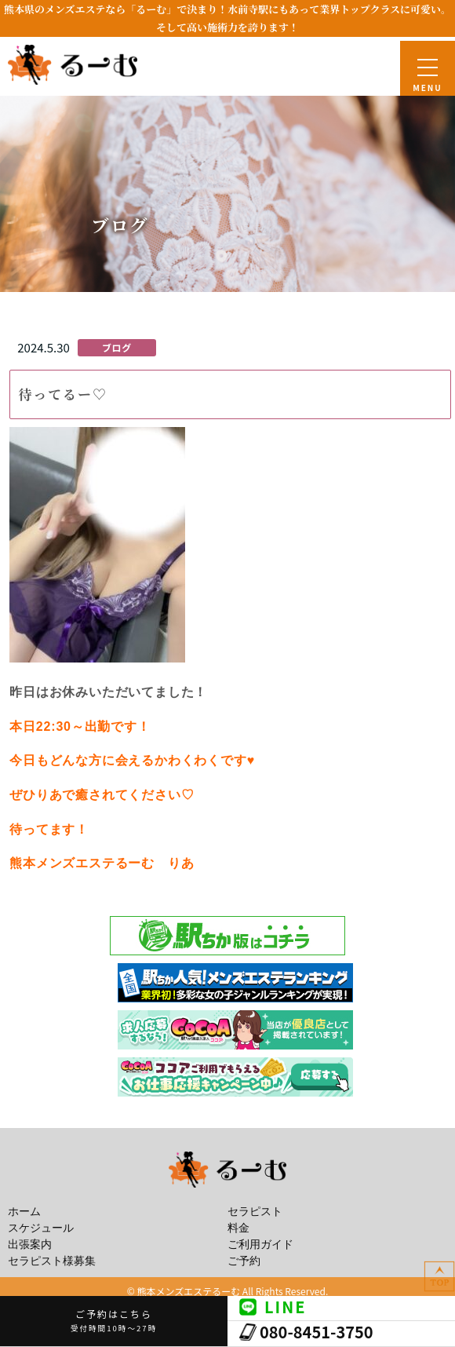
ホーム (24, 1211)
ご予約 (244, 1261)
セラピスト (255, 1211)
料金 (238, 1228)
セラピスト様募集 (52, 1261)
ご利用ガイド (260, 1244)
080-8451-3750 (306, 1331)
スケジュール (41, 1228)
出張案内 (30, 1244)
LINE (272, 1306)
